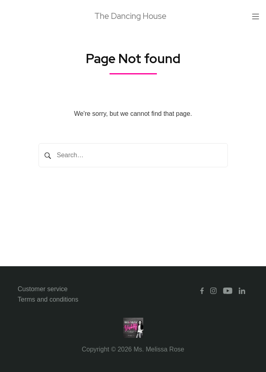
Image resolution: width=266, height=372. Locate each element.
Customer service (42, 289)
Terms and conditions (48, 299)
